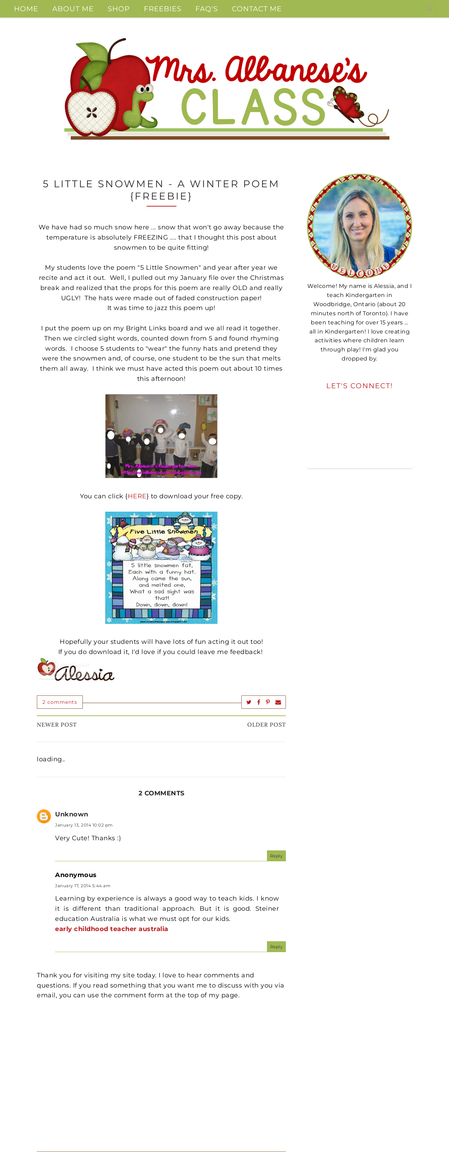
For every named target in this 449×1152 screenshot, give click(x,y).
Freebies (162, 9)
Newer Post (57, 724)
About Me (73, 9)
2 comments (59, 702)
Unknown (71, 814)
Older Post (266, 724)
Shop (119, 9)
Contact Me (257, 9)
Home (26, 9)
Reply (276, 855)
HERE (137, 496)
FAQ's (206, 9)
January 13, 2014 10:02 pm (84, 825)
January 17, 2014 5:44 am (82, 885)
